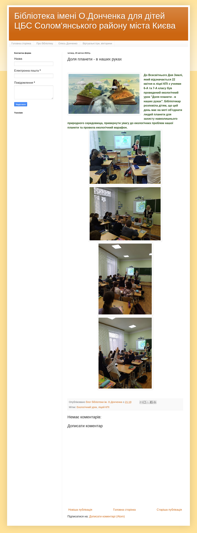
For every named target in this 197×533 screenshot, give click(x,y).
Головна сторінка (21, 43)
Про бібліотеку (44, 43)
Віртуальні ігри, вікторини (97, 43)
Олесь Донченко (67, 43)
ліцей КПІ (103, 407)
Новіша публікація (80, 509)
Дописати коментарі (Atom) (107, 516)
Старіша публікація (169, 509)
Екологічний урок (87, 407)
